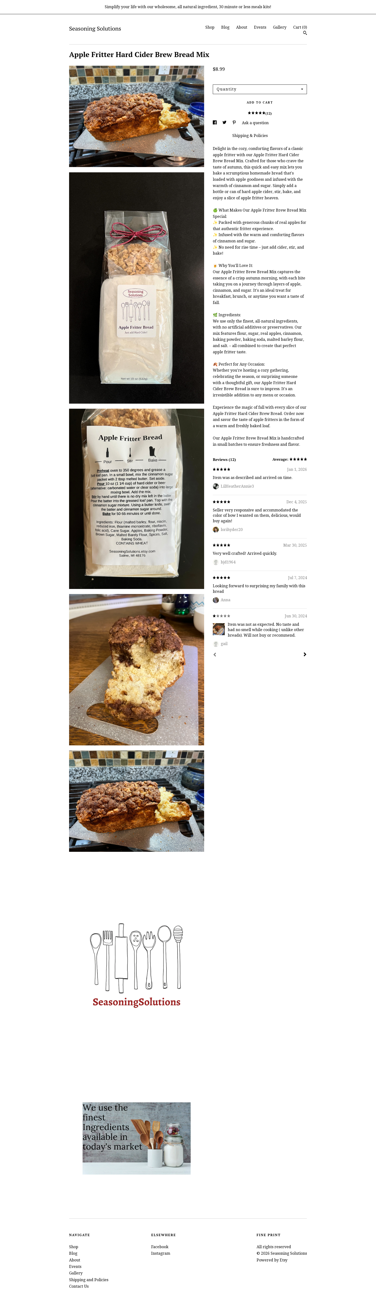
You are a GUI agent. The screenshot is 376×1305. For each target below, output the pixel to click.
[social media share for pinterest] (234, 123)
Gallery (279, 27)
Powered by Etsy (272, 1260)
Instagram (160, 1253)
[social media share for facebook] (215, 123)
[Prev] (215, 655)
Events (260, 27)
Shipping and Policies (88, 1280)
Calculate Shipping (230, 78)
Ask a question (255, 123)
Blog (225, 27)
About (241, 27)
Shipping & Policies (250, 135)
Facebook (160, 1247)
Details (220, 135)
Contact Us (79, 1286)
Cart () (300, 27)
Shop (209, 27)
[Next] (305, 655)
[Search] (305, 33)
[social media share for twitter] (224, 123)
